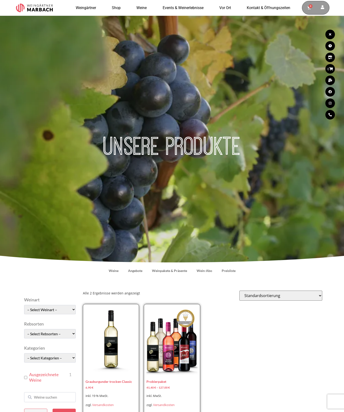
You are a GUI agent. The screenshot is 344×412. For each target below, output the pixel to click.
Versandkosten (103, 405)
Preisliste (229, 271)
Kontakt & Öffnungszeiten (268, 7)
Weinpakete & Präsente (169, 271)
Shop (117, 7)
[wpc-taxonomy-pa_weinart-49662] (50, 309)
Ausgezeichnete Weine (44, 377)
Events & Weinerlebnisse (184, 7)
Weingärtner (87, 7)
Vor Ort (226, 7)
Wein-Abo (204, 271)
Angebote (135, 271)
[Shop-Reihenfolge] (280, 296)
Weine (142, 7)
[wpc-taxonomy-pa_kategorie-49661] (50, 358)
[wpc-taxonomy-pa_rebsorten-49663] (50, 333)
